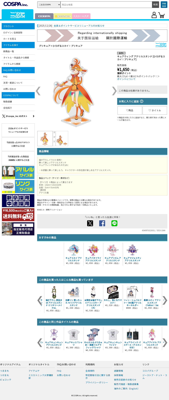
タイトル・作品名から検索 (16, 57)
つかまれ (4, 375)
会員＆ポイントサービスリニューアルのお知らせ (79, 25)
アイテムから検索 (11, 63)
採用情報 (118, 375)
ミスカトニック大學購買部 (41, 377)
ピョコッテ (5, 379)
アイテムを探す (10, 45)
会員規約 (90, 370)
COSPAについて (11, 95)
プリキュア (44, 45)
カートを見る (9, 38)
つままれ (4, 370)
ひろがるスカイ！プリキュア (67, 45)
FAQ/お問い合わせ (12, 70)
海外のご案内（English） (127, 388)
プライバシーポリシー (96, 382)
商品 (129, 110)
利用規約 (90, 364)
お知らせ (118, 364)
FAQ (5, 76)
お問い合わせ (9, 89)
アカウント (8, 26)
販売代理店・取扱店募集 (126, 384)
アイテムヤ (34, 370)
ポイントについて (126, 79)
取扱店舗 (7, 101)
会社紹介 (7, 107)
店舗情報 (118, 370)
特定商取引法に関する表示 (97, 377)
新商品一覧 (8, 51)
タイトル (155, 110)
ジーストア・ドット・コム (154, 377)
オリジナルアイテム (10, 364)
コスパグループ (150, 370)
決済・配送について (13, 82)
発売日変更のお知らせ (125, 379)
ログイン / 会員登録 (12, 32)
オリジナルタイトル (39, 364)
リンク (145, 364)
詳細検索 (164, 4)
